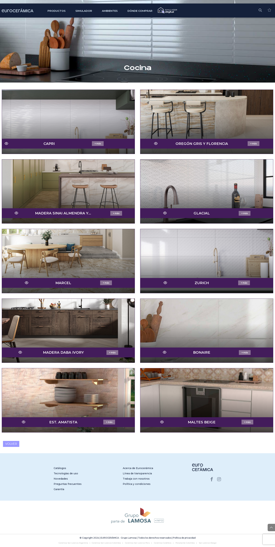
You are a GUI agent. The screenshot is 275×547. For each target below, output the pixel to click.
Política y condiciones (136, 484)
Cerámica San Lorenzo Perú (137, 543)
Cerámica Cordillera (162, 543)
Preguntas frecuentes (68, 484)
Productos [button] (57, 10)
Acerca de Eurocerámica (138, 468)
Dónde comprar (140, 10)
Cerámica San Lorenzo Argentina (73, 543)
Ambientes (110, 10)
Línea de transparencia (137, 473)
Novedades (61, 478)
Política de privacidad (184, 537)
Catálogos (60, 468)
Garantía (59, 489)
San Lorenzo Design (208, 543)
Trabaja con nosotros (136, 478)
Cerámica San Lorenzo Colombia (106, 543)
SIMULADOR (83, 10)
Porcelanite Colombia (185, 543)
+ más (98, 143)
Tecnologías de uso (66, 473)
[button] (260, 10)
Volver (11, 444)
